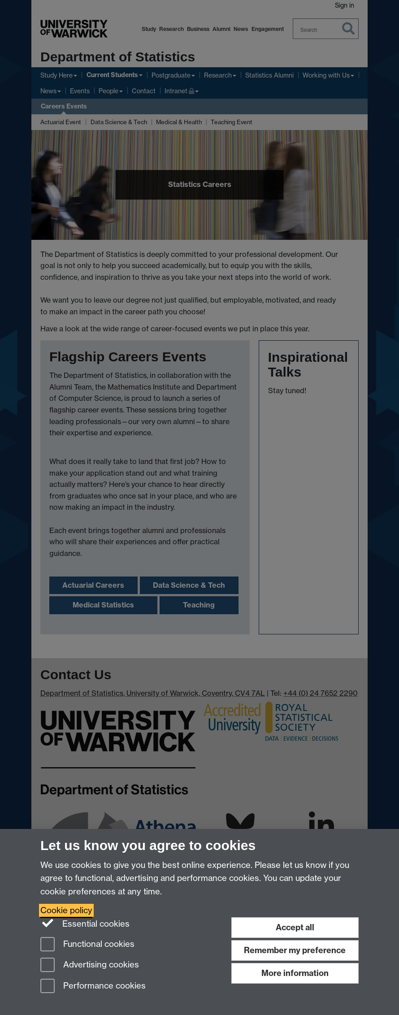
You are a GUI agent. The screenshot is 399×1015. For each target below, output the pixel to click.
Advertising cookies (89, 965)
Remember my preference (295, 950)
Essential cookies (85, 923)
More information (295, 973)
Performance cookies (93, 986)
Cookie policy (66, 910)
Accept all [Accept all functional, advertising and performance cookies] (295, 927)
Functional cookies (87, 945)
